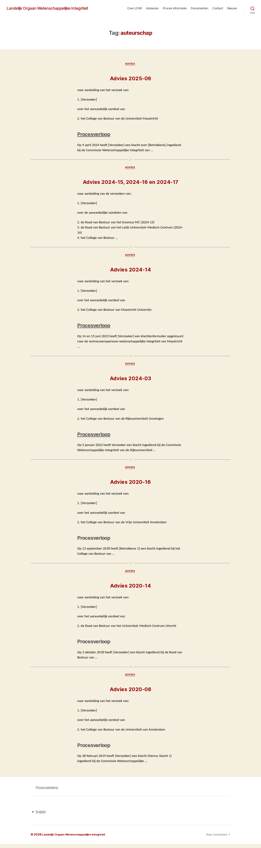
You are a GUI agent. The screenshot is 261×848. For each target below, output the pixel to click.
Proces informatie (175, 8)
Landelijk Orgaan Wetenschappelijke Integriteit (47, 8)
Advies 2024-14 (130, 271)
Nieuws (232, 8)
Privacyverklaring (47, 791)
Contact (217, 8)
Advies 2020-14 (130, 589)
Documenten (199, 8)
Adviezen (152, 8)
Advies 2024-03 (130, 381)
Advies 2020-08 (130, 693)
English (41, 816)
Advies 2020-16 (130, 485)
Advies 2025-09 (130, 79)
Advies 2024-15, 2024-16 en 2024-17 (130, 183)
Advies (130, 64)
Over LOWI (134, 8)
